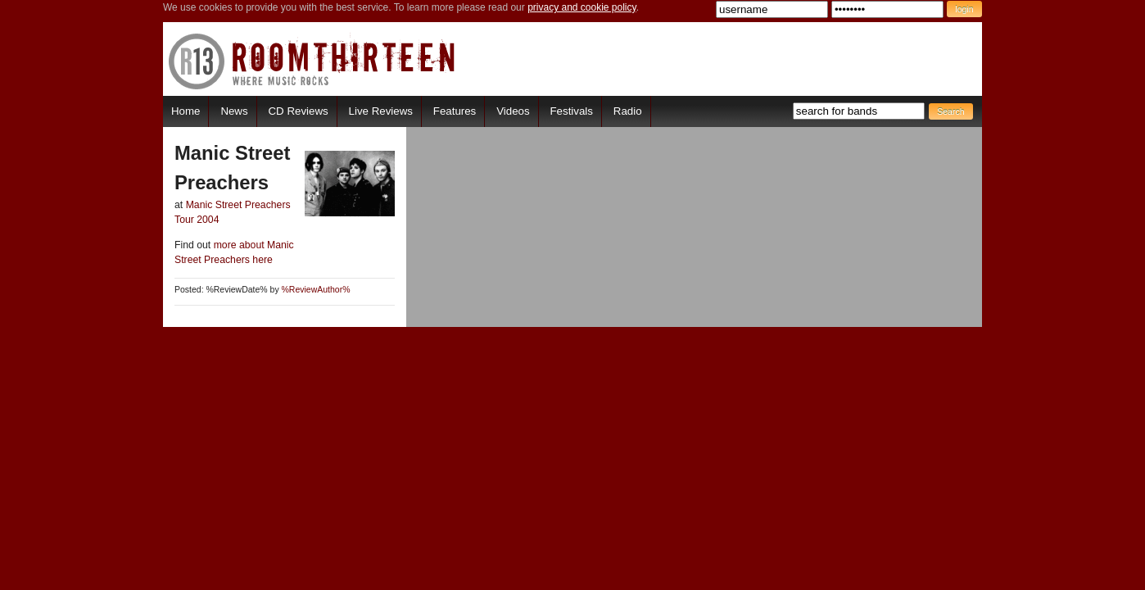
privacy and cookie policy (581, 7)
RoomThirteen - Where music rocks (312, 61)
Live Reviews (381, 111)
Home (185, 111)
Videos (512, 111)
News (233, 111)
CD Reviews (298, 111)
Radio (627, 111)
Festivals (571, 111)
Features (454, 111)
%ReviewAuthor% (316, 289)
